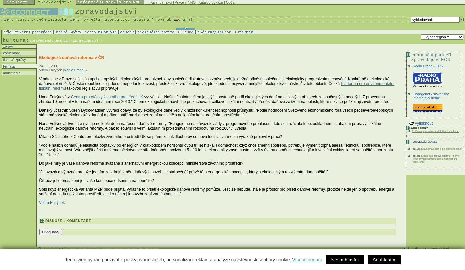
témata (8, 66)
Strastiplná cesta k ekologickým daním (441, 148)
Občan (231, 2)
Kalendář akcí (161, 2)
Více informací (307, 259)
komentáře (11, 53)
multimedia (11, 73)
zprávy (8, 46)
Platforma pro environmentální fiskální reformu (435, 131)
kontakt (413, 248)
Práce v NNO (185, 2)
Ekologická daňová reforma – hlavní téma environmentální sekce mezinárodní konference (436, 158)
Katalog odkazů (211, 2)
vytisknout (421, 123)
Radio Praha (74, 70)
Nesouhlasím (345, 259)
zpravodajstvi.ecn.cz (49, 40)
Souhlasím (384, 259)
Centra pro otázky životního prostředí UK (107, 97)
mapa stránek (439, 248)
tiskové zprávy (14, 60)
